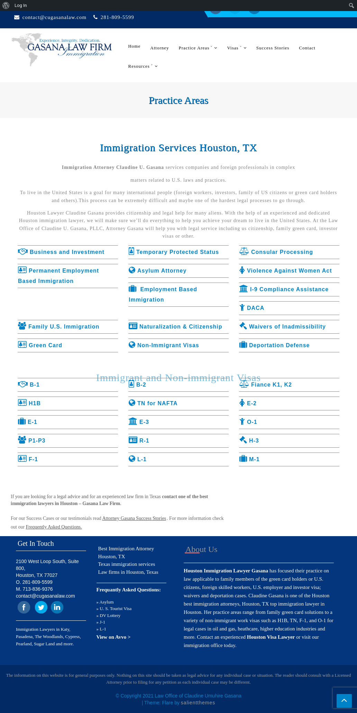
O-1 (248, 422)
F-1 (28, 459)
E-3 (139, 422)
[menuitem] (6, 5)
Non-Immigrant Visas (164, 345)
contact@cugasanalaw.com (54, 17)
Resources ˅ (140, 66)
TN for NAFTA (153, 403)
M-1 (249, 459)
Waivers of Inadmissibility (282, 327)
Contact (307, 47)
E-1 (27, 422)
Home (134, 46)
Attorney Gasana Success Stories (134, 518)
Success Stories (273, 47)
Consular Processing (276, 252)
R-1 (139, 441)
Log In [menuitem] (21, 5)
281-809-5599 (117, 17)
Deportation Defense (274, 345)
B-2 (137, 385)
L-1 (138, 459)
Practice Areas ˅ (195, 47)
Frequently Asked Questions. (54, 527)
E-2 (248, 403)
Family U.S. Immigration (58, 327)
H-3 (249, 441)
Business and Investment (61, 252)
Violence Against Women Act (285, 271)
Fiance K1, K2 (265, 385)
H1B (29, 403)
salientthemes (198, 702)
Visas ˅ (234, 47)
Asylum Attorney (157, 271)
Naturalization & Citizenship (175, 327)
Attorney (159, 47)
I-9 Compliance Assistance (284, 289)
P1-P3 (31, 441)
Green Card (40, 345)
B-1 (29, 385)
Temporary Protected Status (174, 252)
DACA (251, 308)
